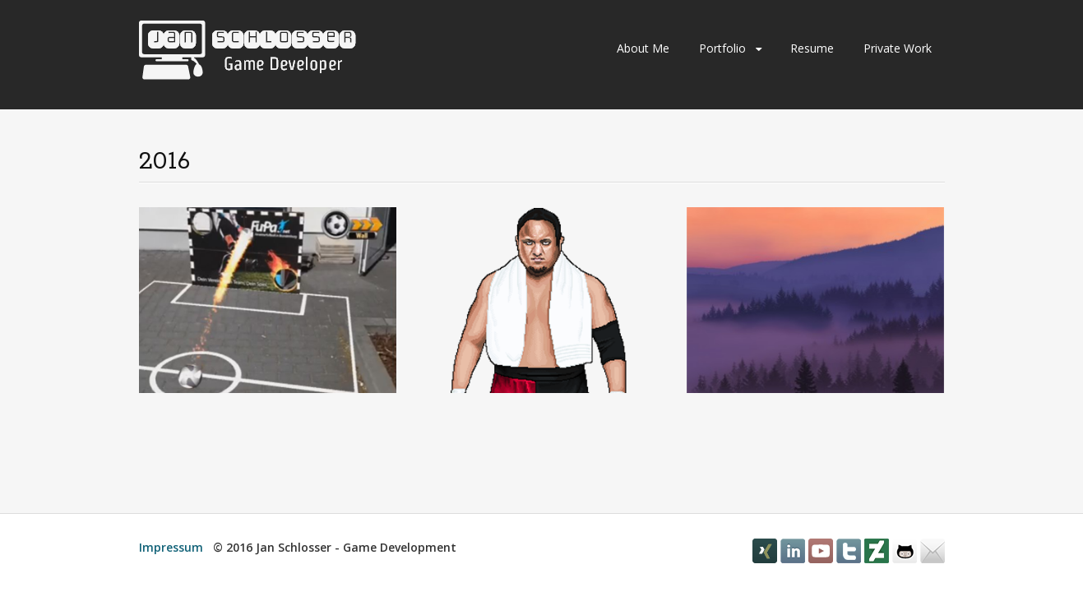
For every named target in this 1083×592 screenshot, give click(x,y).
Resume (812, 48)
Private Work (897, 48)
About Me (643, 48)
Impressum (171, 547)
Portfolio (722, 48)
